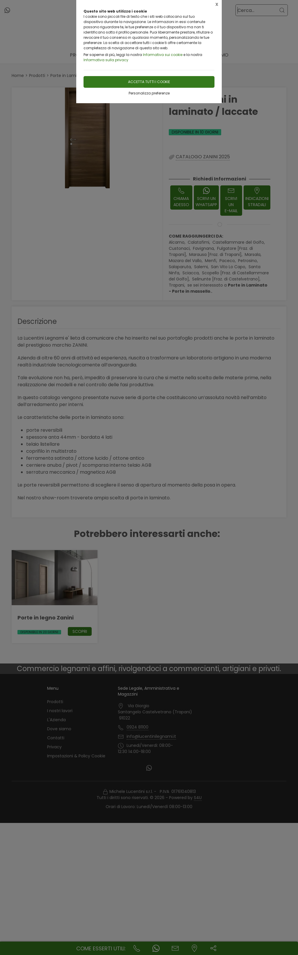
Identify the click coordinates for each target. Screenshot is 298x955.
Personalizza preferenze (149, 93)
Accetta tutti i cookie (149, 81)
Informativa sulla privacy (106, 59)
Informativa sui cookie (162, 54)
